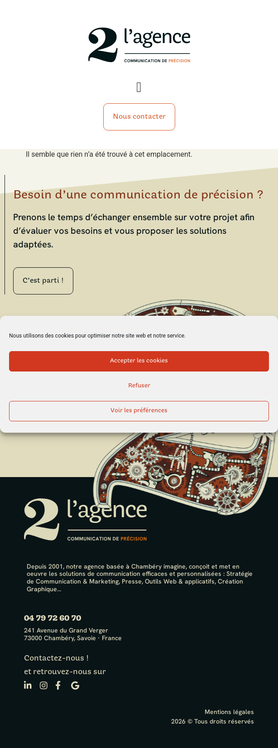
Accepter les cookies (139, 360)
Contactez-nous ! (56, 658)
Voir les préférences (139, 410)
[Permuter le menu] (138, 87)
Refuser (139, 385)
